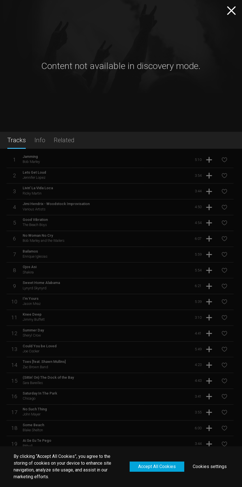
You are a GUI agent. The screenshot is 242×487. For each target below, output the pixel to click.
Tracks (16, 140)
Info (39, 140)
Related (64, 140)
